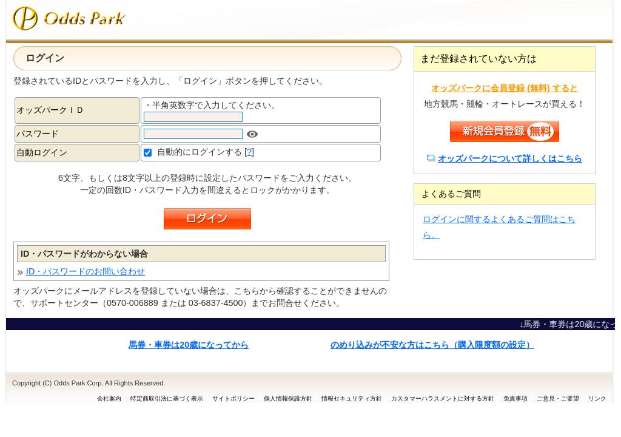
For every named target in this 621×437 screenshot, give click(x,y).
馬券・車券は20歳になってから (189, 345)
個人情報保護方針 (288, 398)
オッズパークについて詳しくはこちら (510, 158)
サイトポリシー (233, 398)
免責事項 (515, 398)
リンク (597, 398)
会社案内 (109, 398)
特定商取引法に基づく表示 (166, 398)
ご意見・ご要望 (558, 398)
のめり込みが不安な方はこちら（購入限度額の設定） (432, 345)
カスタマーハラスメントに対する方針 (442, 398)
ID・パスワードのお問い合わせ (85, 271)
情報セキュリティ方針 (351, 398)
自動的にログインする (199, 152)
